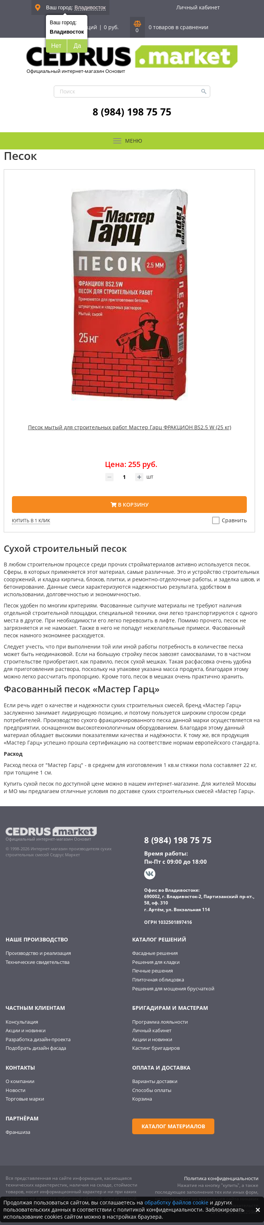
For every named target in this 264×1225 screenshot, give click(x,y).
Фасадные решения (155, 953)
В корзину (130, 504)
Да (77, 46)
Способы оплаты (151, 1090)
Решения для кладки (156, 962)
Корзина (142, 1098)
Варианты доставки (154, 1081)
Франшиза (18, 1132)
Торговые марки (25, 1098)
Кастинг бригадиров (156, 1048)
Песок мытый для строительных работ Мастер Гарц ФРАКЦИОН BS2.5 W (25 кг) (129, 427)
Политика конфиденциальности (221, 1178)
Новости (15, 1090)
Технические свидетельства (37, 962)
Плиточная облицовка (158, 979)
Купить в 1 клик (31, 520)
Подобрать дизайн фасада (36, 1048)
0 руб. (111, 27)
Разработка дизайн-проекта (38, 1039)
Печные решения (152, 970)
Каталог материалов (173, 1126)
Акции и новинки (26, 1030)
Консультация (22, 1021)
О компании (20, 1081)
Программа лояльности (160, 1021)
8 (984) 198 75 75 (132, 111)
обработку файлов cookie (176, 1202)
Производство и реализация (38, 953)
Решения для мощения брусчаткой (173, 988)
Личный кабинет (198, 7)
